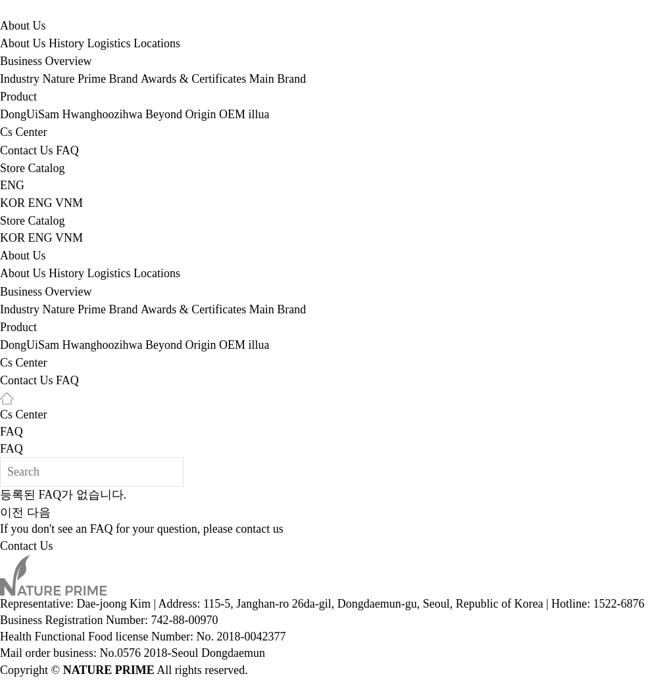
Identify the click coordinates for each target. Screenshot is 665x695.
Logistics (109, 43)
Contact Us (26, 150)
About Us (23, 25)
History (66, 43)
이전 (12, 512)
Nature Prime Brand (90, 78)
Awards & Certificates (193, 78)
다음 (39, 512)
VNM (69, 203)
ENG (12, 185)
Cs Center (23, 132)
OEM (232, 115)
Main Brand (277, 78)
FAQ (67, 150)
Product (18, 97)
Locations (157, 43)
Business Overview (45, 61)
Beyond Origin (180, 115)
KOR (12, 203)
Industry (19, 78)
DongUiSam (29, 115)
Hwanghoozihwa (102, 115)
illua (258, 115)
